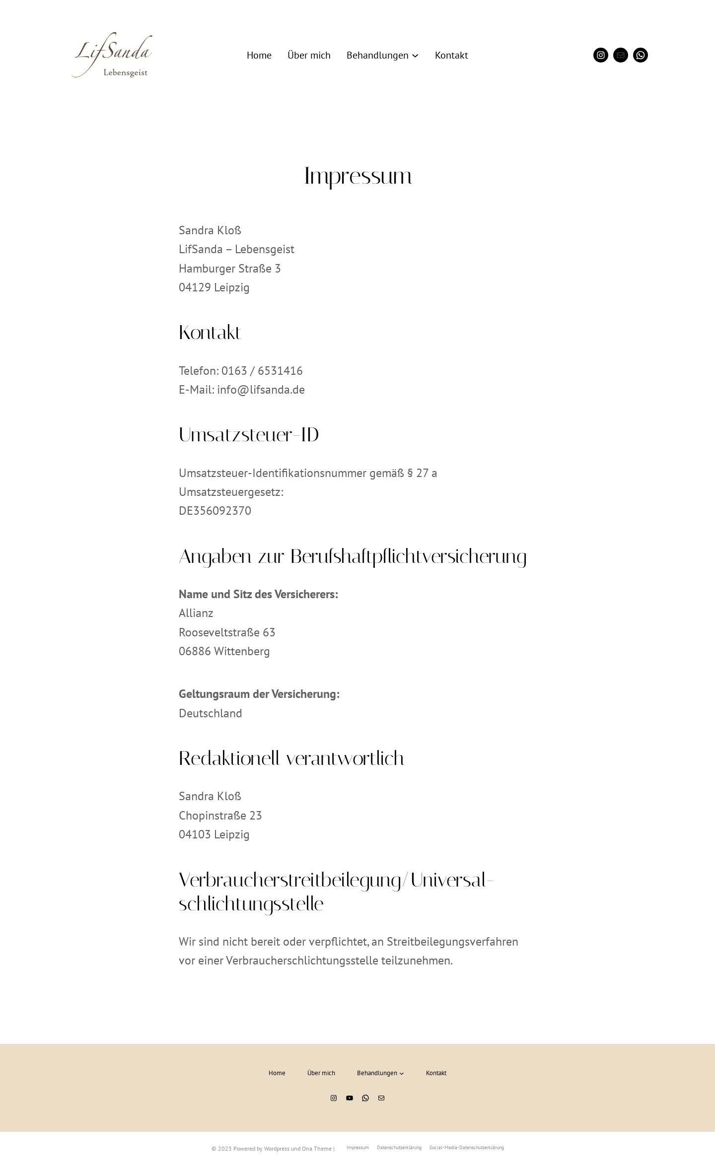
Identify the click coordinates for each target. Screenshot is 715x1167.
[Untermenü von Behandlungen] (415, 55)
